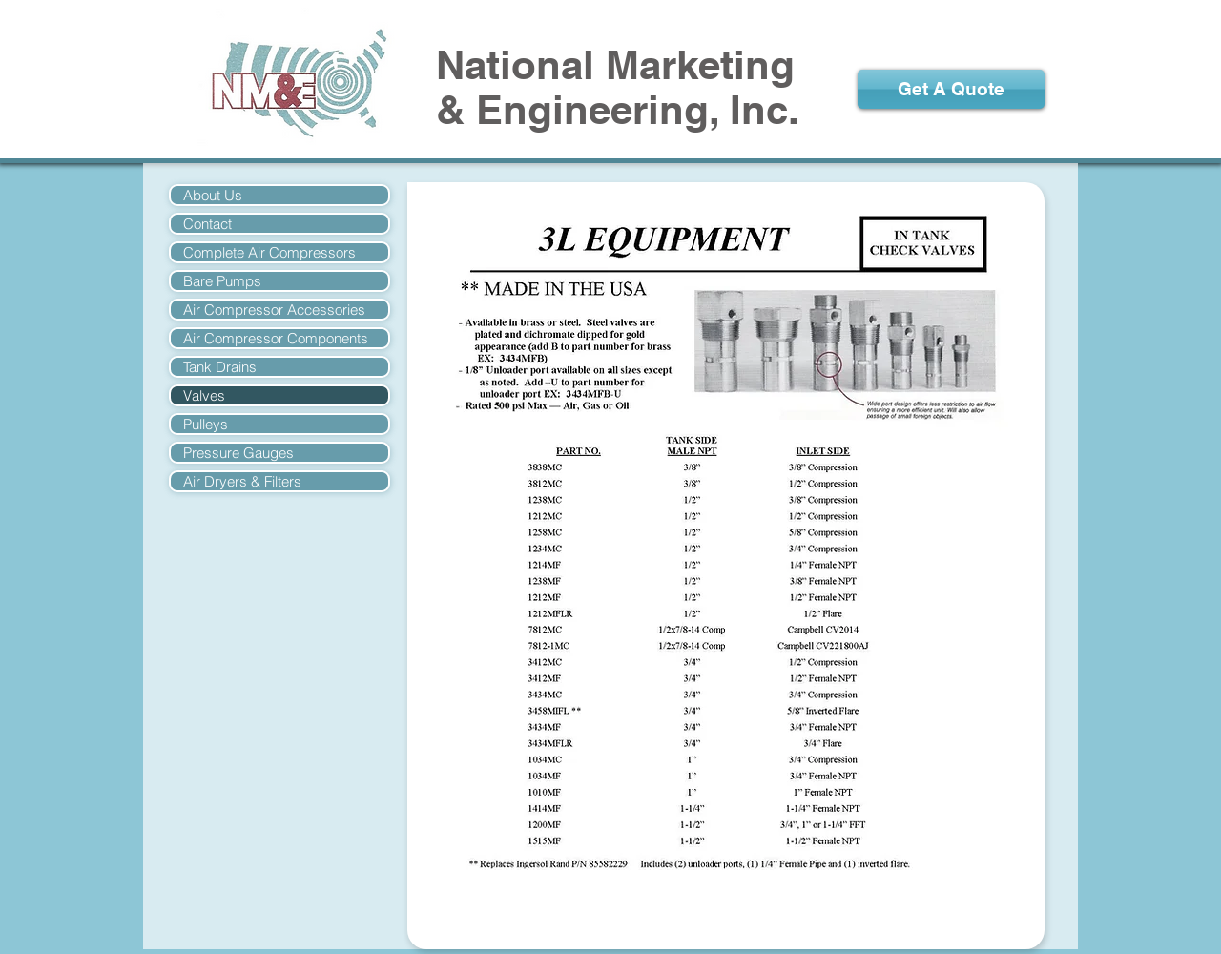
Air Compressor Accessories (274, 310)
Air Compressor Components (275, 338)
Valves (204, 395)
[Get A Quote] (951, 89)
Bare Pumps (222, 281)
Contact (207, 224)
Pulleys (205, 424)
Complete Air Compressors (269, 252)
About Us (212, 195)
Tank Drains (220, 367)
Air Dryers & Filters (242, 481)
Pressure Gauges (238, 453)
